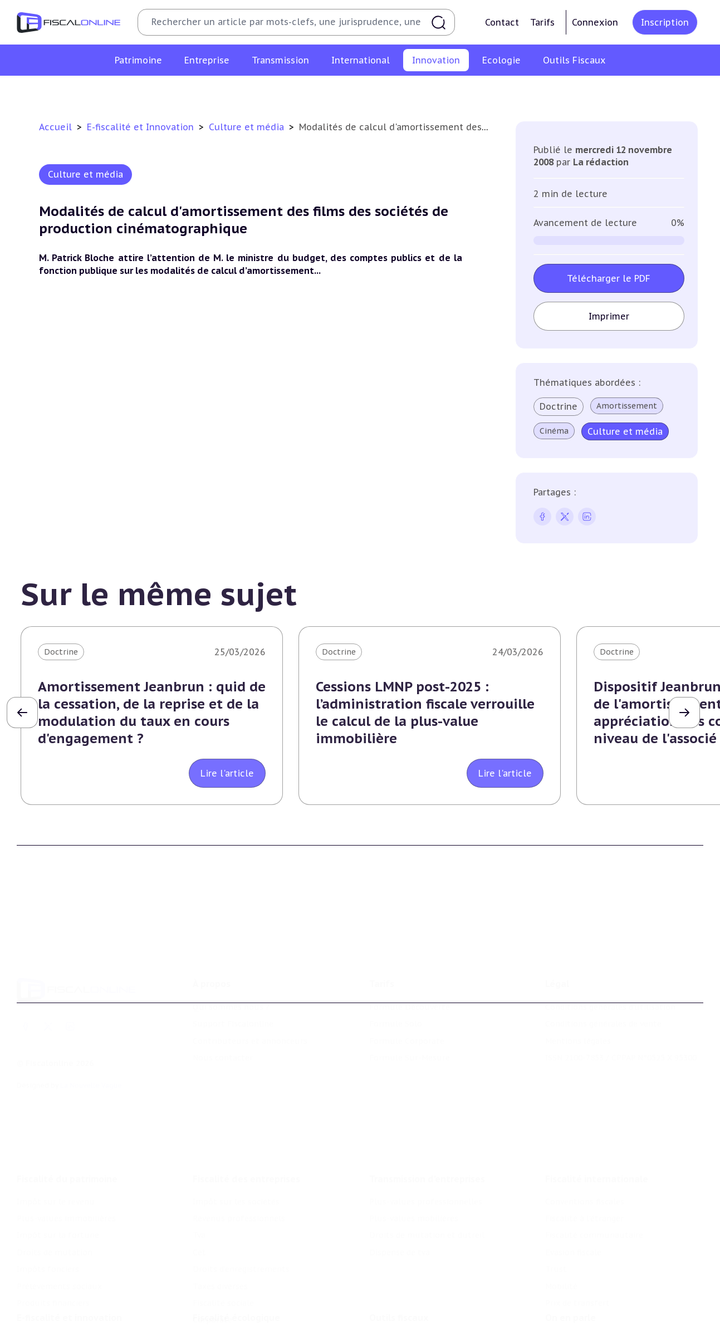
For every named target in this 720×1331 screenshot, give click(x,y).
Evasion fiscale (573, 1187)
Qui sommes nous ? (231, 959)
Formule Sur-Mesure (409, 1010)
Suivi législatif (397, 1323)
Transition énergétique (237, 1323)
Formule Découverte (409, 959)
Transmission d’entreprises (427, 1112)
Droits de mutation (54, 1187)
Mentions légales (578, 993)
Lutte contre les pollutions (246, 1289)
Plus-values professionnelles (425, 1136)
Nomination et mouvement (598, 1289)
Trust (556, 1204)
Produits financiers (53, 1237)
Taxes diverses (220, 1220)
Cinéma (554, 431)
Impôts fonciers (48, 1204)
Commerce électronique (446, 91)
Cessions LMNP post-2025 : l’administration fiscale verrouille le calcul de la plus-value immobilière (425, 713)
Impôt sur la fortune (58, 1170)
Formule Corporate (406, 993)
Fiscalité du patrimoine (67, 1112)
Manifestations (574, 1323)
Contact (502, 22)
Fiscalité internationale (596, 1112)
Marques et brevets (348, 91)
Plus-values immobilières (66, 1153)
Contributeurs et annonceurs (250, 993)
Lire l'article (227, 773)
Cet (199, 1187)
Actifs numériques (622, 91)
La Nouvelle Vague (91, 1037)
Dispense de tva (399, 1187)
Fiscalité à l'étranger (584, 1153)
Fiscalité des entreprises (246, 1112)
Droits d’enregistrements (241, 1204)
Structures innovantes (254, 91)
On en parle (570, 1266)
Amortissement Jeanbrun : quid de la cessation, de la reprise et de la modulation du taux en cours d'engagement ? (152, 713)
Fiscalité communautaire (594, 1170)
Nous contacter (223, 1010)
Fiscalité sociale (223, 1237)
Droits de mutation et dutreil (426, 1170)
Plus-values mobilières (413, 1153)
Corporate (212, 1254)
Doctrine (558, 406)
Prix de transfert (577, 1237)
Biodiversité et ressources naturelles (264, 1306)
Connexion (595, 22)
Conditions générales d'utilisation (610, 959)
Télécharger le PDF (609, 278)
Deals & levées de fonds (591, 1306)
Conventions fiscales (584, 1136)
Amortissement (626, 406)
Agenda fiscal (394, 1306)
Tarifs (542, 22)
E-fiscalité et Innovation (142, 126)
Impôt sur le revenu (56, 1136)
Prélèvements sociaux (59, 1220)
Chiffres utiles (397, 1289)
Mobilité (561, 1220)
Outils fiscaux (398, 1266)
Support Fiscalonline (233, 976)
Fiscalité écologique (236, 1266)
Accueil (55, 126)
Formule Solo (395, 976)
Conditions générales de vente (603, 976)
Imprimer (609, 316)
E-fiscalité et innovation (69, 1266)
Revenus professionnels (239, 1153)
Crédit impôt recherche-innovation (129, 91)
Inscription (665, 22)
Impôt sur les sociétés (236, 1136)
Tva (199, 1170)
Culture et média (539, 91)
